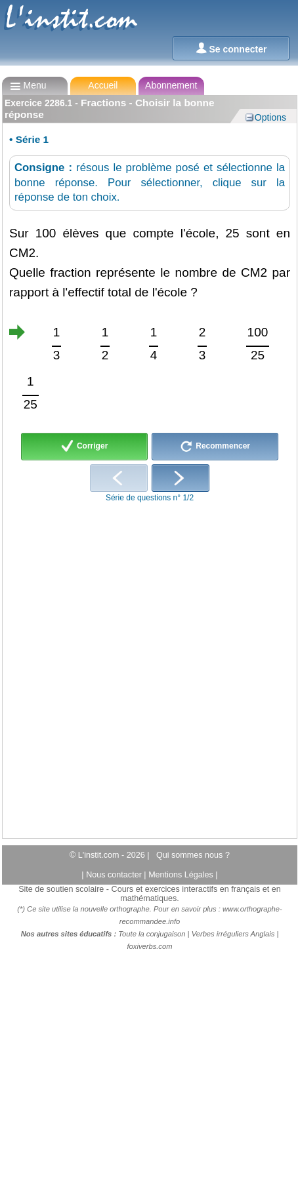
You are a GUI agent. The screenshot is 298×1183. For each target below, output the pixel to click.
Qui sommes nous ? (193, 855)
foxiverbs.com (149, 946)
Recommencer (215, 446)
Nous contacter (115, 874)
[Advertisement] (145, 666)
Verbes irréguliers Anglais (233, 934)
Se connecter (231, 48)
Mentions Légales (181, 874)
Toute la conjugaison (151, 934)
